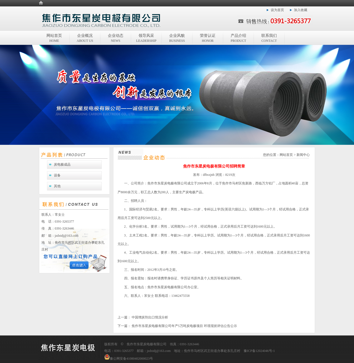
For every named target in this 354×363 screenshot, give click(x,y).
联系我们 (269, 38)
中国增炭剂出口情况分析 (149, 317)
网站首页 (54, 38)
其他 (57, 186)
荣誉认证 (207, 38)
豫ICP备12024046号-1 (259, 351)
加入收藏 (300, 10)
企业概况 (85, 38)
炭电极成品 (62, 164)
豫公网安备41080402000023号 (128, 359)
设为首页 (277, 10)
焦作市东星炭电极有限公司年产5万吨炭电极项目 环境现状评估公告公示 (184, 326)
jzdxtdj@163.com (67, 236)
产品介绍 (238, 38)
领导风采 (146, 38)
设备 (57, 175)
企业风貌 (177, 38)
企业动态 (115, 38)
